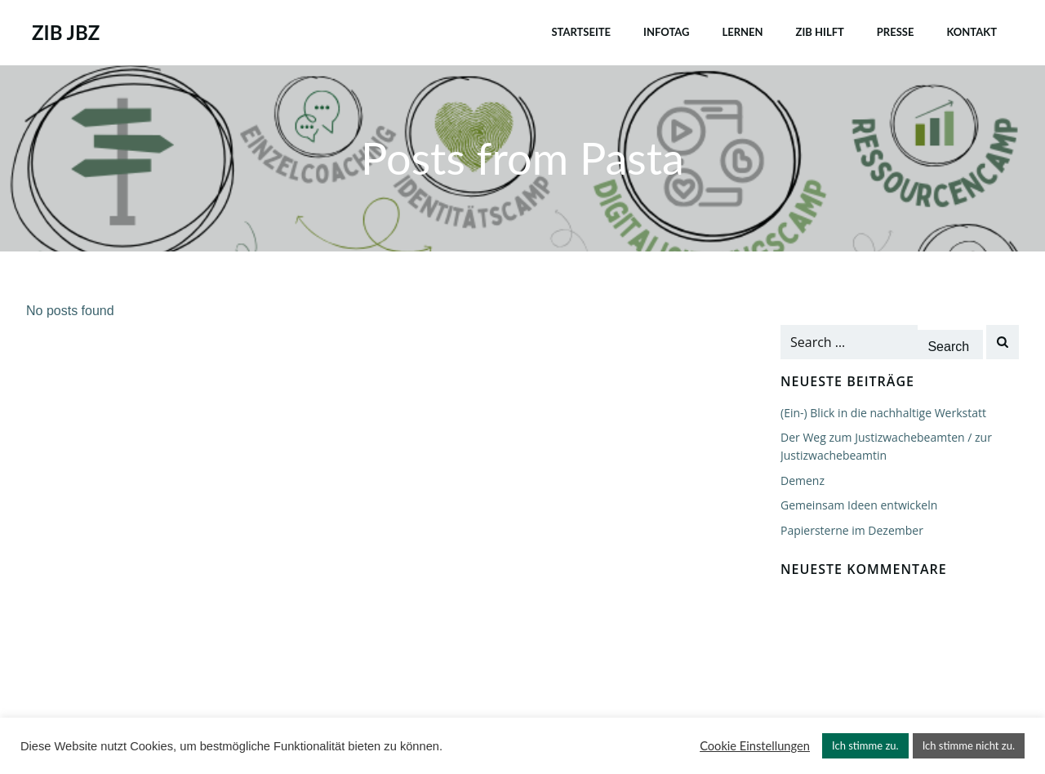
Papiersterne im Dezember (851, 530)
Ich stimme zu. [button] (865, 745)
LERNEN (742, 31)
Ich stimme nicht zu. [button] (969, 745)
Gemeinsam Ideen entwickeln (858, 505)
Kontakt (971, 31)
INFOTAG (666, 31)
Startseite (581, 31)
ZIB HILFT (820, 31)
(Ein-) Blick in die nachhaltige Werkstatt (883, 412)
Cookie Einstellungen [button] (755, 746)
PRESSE (895, 31)
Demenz (802, 480)
